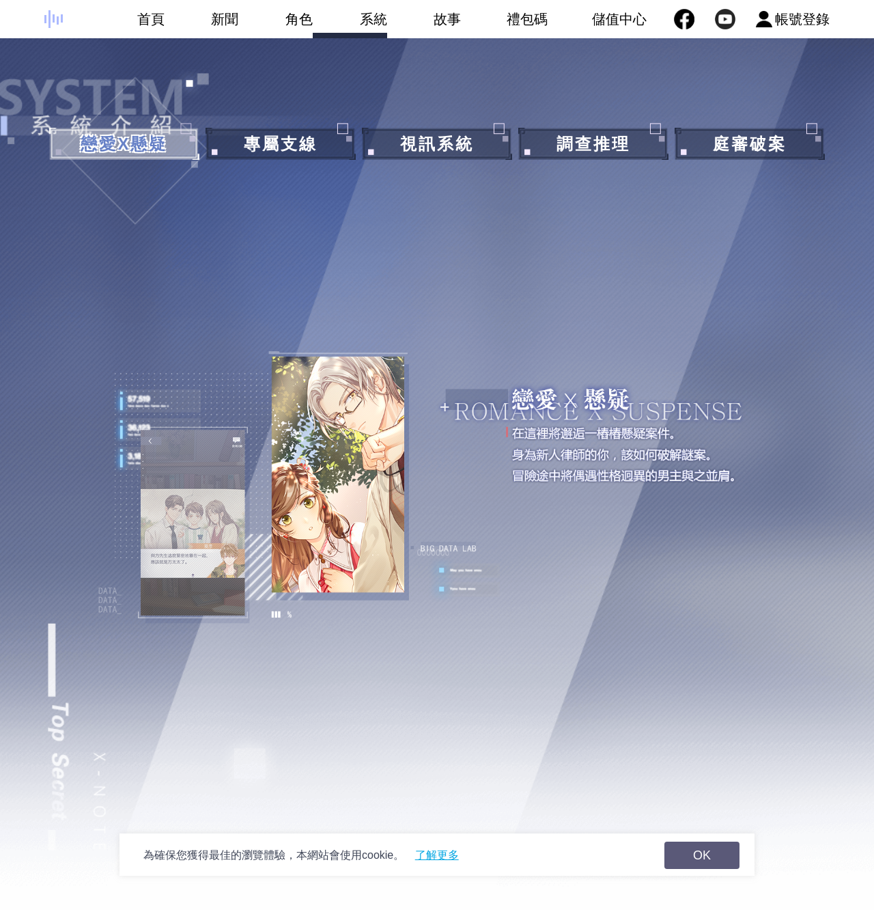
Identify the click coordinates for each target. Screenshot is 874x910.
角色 (275, 25)
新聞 (202, 25)
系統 (350, 25)
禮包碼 (504, 25)
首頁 (127, 25)
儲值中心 (619, 19)
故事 (424, 25)
